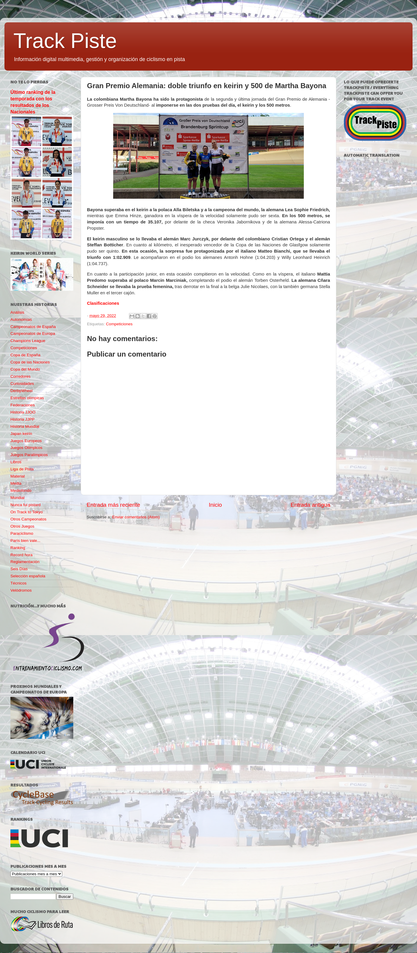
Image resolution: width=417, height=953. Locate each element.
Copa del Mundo (25, 369)
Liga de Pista (22, 469)
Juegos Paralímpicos (29, 455)
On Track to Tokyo (26, 512)
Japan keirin (21, 433)
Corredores (20, 376)
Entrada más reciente (113, 505)
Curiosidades (22, 383)
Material (17, 476)
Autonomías (21, 319)
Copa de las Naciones (30, 362)
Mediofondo (21, 490)
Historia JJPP (22, 419)
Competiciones (119, 324)
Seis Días (19, 569)
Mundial (17, 497)
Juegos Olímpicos (26, 447)
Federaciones (22, 405)
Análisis (17, 312)
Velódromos (21, 590)
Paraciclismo (21, 533)
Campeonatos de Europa (32, 333)
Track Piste (65, 40)
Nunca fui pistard (25, 505)
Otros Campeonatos (28, 519)
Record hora (21, 555)
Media (15, 483)
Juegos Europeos (26, 441)
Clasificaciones (103, 303)
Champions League (27, 340)
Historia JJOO (22, 412)
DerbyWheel (21, 390)
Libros (15, 462)
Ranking (17, 547)
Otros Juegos (22, 526)
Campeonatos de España (33, 326)
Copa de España (25, 355)
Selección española (27, 576)
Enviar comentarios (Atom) (136, 517)
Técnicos (18, 583)
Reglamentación (25, 561)
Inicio (215, 505)
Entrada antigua (310, 505)
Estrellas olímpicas (27, 398)
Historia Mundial (24, 426)
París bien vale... (25, 540)
